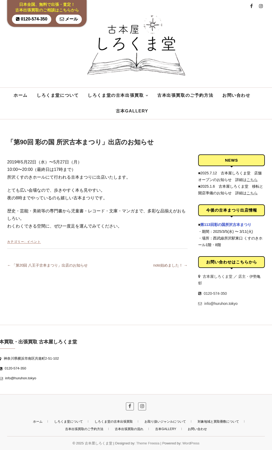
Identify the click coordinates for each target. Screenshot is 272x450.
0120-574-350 (31, 19)
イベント (34, 241)
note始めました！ (170, 265)
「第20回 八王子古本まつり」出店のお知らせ (47, 265)
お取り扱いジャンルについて (165, 421)
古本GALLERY (132, 111)
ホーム (21, 95)
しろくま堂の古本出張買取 (116, 95)
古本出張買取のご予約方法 (185, 95)
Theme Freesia (147, 443)
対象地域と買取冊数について (218, 421)
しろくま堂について (58, 95)
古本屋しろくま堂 (98, 443)
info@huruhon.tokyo (217, 303)
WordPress (190, 443)
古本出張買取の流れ (129, 429)
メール (69, 19)
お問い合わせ (236, 95)
